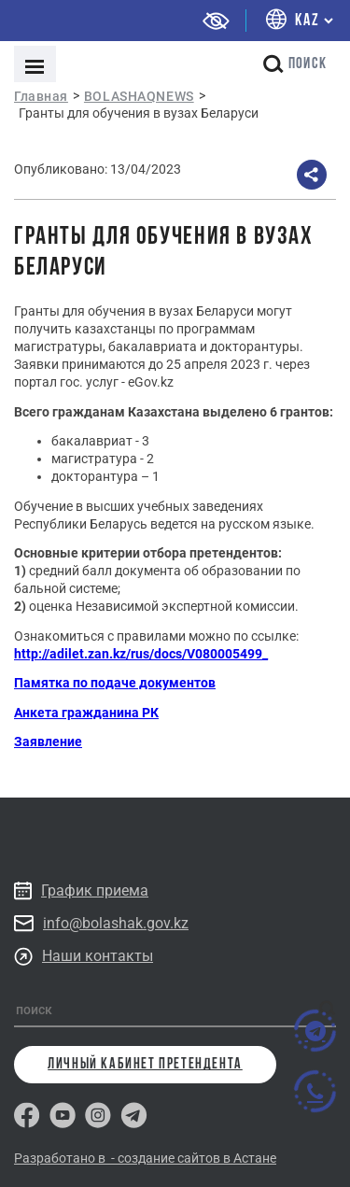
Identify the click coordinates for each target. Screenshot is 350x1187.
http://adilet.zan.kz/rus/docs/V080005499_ (141, 653)
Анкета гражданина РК (86, 712)
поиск (295, 64)
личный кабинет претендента (145, 1064)
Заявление (48, 741)
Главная (41, 96)
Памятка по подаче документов (115, 682)
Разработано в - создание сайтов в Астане (145, 1158)
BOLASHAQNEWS (139, 96)
